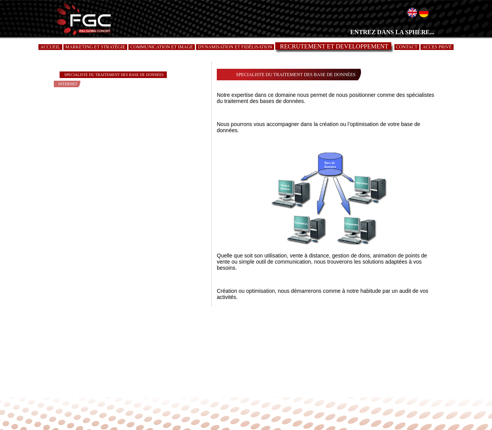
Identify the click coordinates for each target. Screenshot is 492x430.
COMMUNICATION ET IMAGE (161, 47)
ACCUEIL (50, 47)
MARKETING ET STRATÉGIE (95, 47)
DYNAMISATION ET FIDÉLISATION (235, 47)
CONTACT (406, 47)
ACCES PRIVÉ (437, 47)
